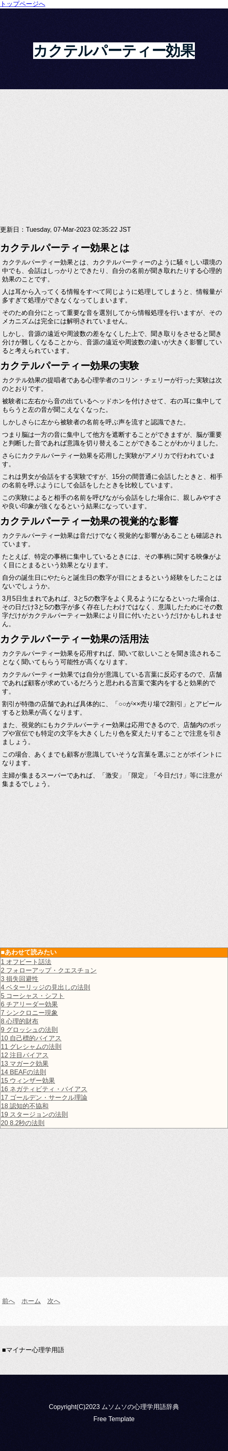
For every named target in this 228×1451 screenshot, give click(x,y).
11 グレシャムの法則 (31, 1046)
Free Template (114, 1418)
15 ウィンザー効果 (28, 1080)
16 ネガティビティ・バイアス (44, 1089)
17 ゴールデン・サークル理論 (44, 1097)
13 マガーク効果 (25, 1063)
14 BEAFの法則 (23, 1072)
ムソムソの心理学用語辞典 (140, 1406)
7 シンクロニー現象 (29, 1012)
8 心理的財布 (19, 1021)
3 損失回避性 (19, 978)
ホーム (31, 1301)
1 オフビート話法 (26, 961)
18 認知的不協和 (25, 1106)
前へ (8, 1301)
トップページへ (22, 3)
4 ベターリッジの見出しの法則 (45, 987)
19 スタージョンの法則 (34, 1114)
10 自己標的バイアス (31, 1038)
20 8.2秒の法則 (22, 1123)
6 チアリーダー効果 (29, 1004)
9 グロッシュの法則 (29, 1029)
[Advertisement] (114, 161)
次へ (53, 1301)
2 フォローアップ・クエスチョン (49, 970)
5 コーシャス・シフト (32, 995)
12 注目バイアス (25, 1055)
